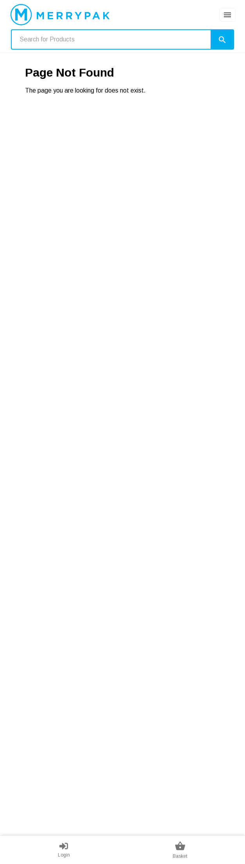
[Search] (222, 39)
